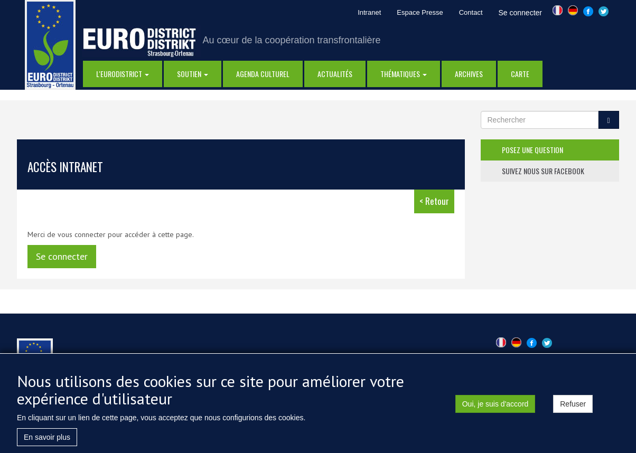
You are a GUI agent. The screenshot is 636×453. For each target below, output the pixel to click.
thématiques (403, 73)
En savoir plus (47, 443)
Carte (520, 73)
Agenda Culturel (262, 73)
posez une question (532, 149)
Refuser (573, 410)
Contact (471, 12)
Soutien (192, 73)
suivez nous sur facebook (543, 170)
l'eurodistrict (122, 73)
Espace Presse (420, 12)
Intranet (369, 12)
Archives (469, 73)
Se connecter (521, 12)
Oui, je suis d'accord (495, 410)
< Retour (434, 200)
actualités (334, 73)
